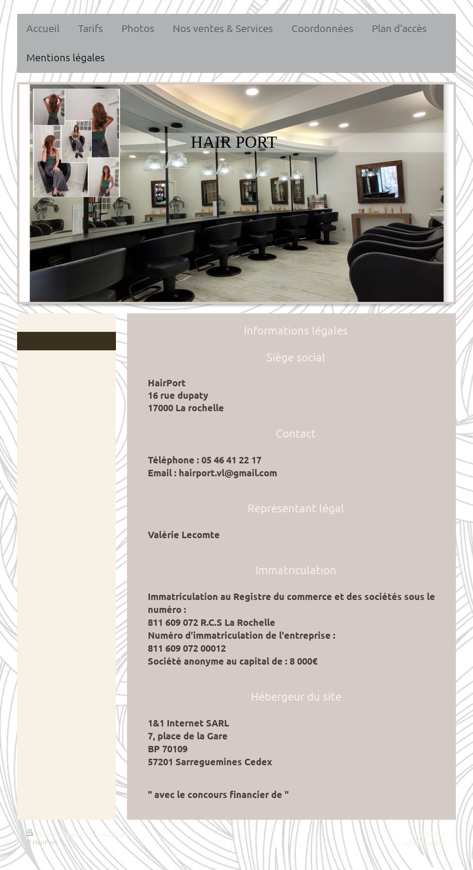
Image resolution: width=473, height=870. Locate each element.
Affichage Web (425, 842)
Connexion (431, 833)
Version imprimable (60, 833)
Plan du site (114, 833)
